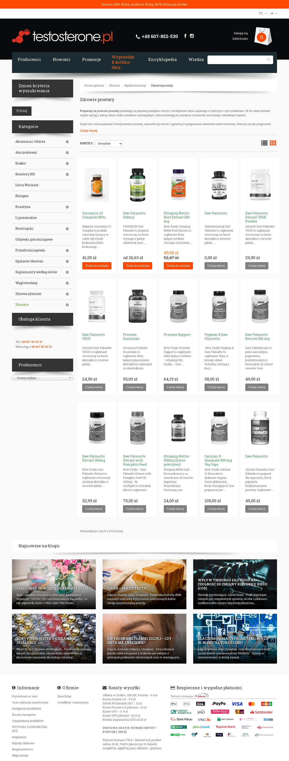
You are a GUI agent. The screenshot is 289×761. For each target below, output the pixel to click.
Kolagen (22, 196)
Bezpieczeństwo (22, 749)
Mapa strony (20, 755)
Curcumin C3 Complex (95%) (94, 215)
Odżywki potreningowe (34, 239)
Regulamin (19, 737)
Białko (20, 163)
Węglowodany (26, 283)
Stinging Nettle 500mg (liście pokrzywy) (176, 460)
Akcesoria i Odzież (30, 141)
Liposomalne (26, 218)
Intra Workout (27, 185)
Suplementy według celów (36, 272)
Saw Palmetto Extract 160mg (93, 458)
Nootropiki (24, 228)
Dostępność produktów (26, 708)
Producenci (29, 59)
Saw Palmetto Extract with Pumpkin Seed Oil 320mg (135, 462)
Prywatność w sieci (25, 696)
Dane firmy (64, 696)
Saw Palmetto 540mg (134, 215)
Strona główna (94, 85)
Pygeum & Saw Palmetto (216, 336)
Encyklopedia (162, 59)
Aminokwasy (26, 152)
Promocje (91, 59)
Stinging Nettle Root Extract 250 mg (177, 217)
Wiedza (196, 59)
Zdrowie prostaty (162, 85)
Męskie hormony (135, 85)
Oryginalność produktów (28, 720)
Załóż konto (240, 38)
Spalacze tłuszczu (29, 261)
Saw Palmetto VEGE (93, 336)
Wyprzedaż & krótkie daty (123, 62)
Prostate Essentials (131, 336)
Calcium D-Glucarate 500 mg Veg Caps (218, 460)
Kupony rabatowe (23, 743)
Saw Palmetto (216, 213)
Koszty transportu (24, 714)
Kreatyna (22, 207)
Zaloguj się (241, 33)
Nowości (61, 59)
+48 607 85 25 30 (31, 341)
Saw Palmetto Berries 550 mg (257, 336)
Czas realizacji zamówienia (30, 702)
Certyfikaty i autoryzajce (73, 702)
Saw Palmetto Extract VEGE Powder (256, 217)
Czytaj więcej (88, 130)
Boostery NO (25, 174)
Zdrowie (114, 85)
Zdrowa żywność (28, 294)
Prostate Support (177, 334)
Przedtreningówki (30, 250)
